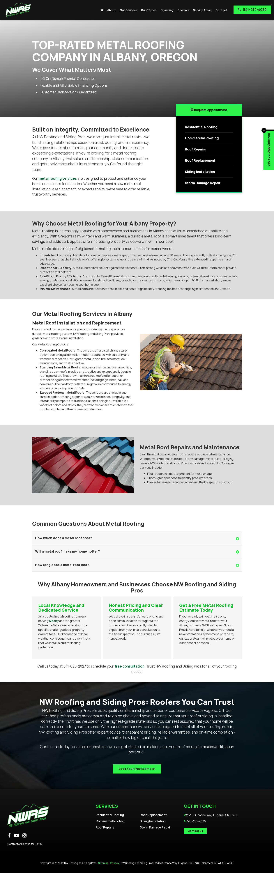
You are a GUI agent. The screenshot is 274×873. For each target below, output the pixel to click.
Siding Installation (153, 821)
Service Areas (202, 10)
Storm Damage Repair (155, 827)
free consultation (129, 666)
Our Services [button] (128, 10)
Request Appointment (209, 110)
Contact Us (195, 831)
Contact (221, 10)
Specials (183, 10)
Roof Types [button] (148, 10)
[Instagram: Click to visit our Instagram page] (24, 835)
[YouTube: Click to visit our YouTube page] (16, 835)
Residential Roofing (110, 815)
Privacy (114, 863)
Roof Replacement (153, 815)
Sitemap (103, 863)
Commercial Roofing (110, 821)
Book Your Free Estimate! (137, 769)
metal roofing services (58, 178)
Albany (54, 621)
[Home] (102, 10)
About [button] (111, 10)
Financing (167, 10)
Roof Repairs (105, 827)
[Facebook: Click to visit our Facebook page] (9, 835)
